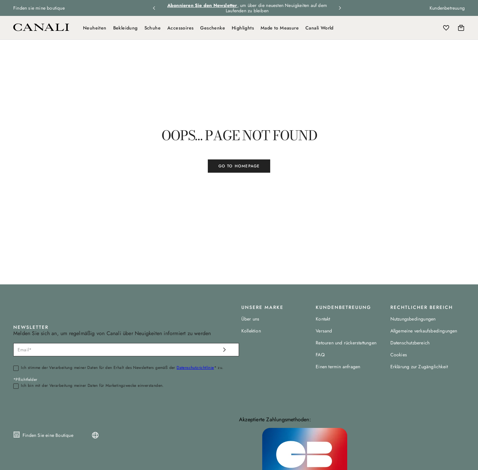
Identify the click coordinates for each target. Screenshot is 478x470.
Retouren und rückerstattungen (346, 342)
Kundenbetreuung (447, 8)
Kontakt (323, 319)
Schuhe (152, 28)
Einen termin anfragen (338, 366)
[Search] (417, 28)
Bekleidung (125, 28)
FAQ (320, 354)
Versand (324, 330)
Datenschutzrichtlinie (195, 368)
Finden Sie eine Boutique (48, 435)
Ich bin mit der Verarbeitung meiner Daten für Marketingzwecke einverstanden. (92, 385)
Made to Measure (280, 28)
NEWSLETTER (30, 327)
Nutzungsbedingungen (413, 319)
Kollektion (251, 330)
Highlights (243, 28)
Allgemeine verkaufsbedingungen (423, 330)
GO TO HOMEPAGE (239, 166)
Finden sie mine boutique (39, 8)
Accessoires (180, 28)
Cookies (398, 354)
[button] (417, 28)
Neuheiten (95, 28)
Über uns (250, 319)
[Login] (432, 28)
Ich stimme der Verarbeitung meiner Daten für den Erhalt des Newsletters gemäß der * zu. (122, 368)
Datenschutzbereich (410, 342)
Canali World (319, 28)
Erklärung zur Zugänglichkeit (419, 366)
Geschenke (212, 28)
